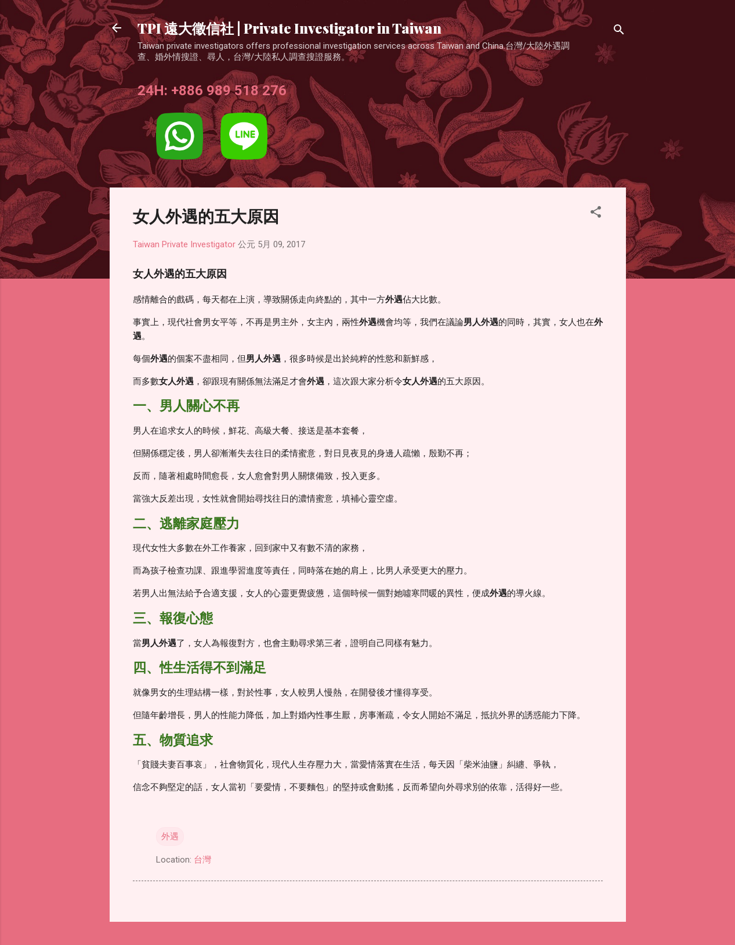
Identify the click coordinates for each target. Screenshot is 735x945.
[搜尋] (619, 31)
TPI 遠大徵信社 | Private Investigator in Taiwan (289, 28)
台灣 (202, 859)
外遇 (170, 836)
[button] (596, 214)
